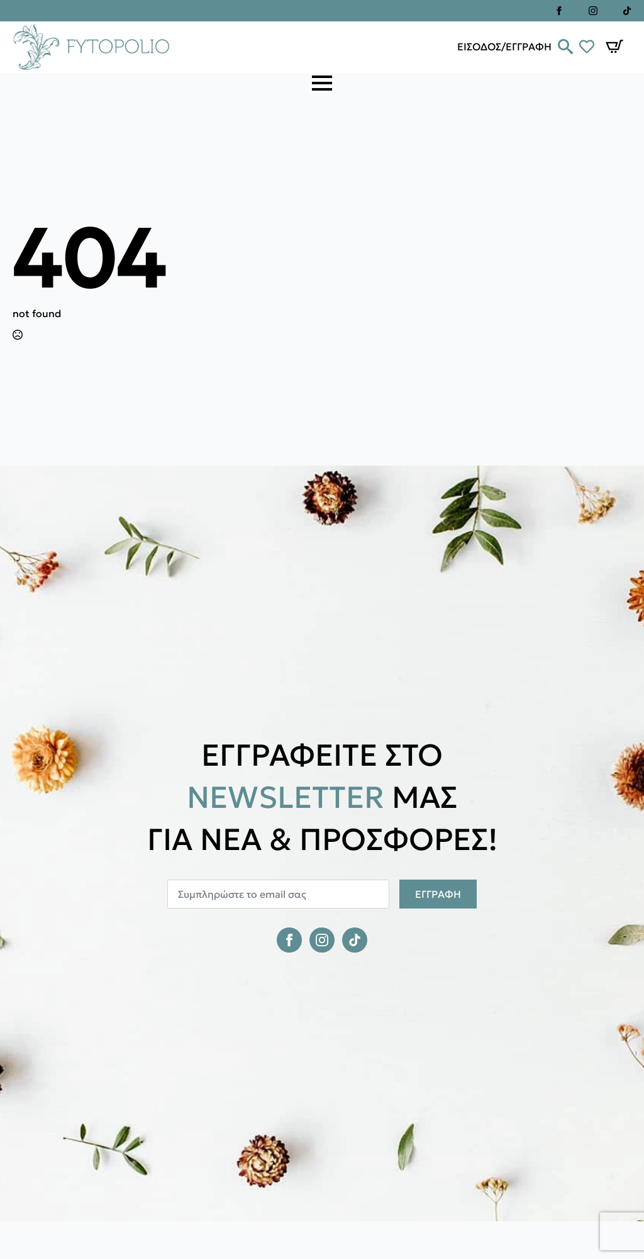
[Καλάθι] (614, 47)
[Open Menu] (322, 83)
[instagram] (593, 10)
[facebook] (559, 10)
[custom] (627, 10)
